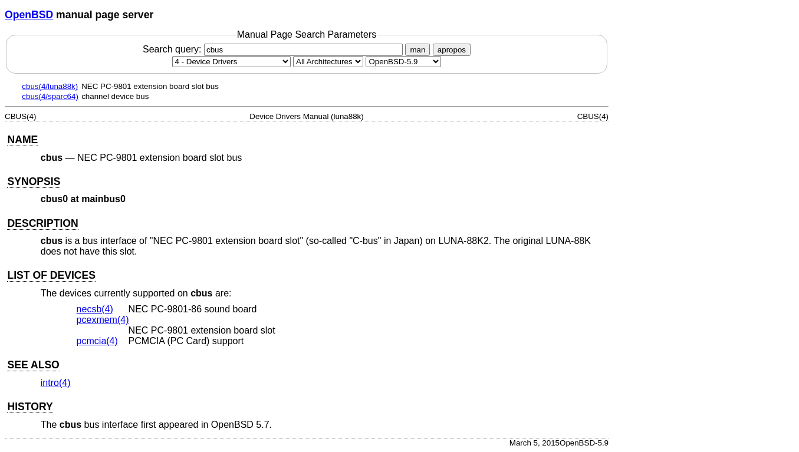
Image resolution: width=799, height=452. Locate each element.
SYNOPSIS (33, 181)
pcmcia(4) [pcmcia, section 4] (97, 341)
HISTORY (29, 407)
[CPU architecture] (328, 61)
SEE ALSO (33, 365)
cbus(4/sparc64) (50, 96)
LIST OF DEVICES (51, 275)
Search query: (274, 49)
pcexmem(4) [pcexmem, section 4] (103, 320)
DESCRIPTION (42, 223)
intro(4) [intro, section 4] (56, 383)
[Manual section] (231, 61)
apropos (452, 49)
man (417, 49)
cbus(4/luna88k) (50, 86)
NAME (22, 140)
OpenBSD (29, 15)
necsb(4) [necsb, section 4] (95, 309)
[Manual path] (403, 61)
